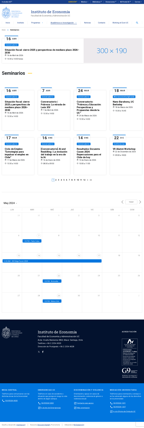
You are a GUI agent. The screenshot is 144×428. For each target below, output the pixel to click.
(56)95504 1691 (119, 403)
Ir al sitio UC (6, 2)
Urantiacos (20, 425)
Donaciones (110, 2)
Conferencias (119, 144)
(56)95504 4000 (11, 401)
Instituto (20, 23)
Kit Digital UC (78, 425)
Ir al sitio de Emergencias (51, 408)
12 (84, 180)
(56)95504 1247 (119, 407)
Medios (85, 2)
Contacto (101, 23)
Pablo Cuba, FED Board (39, 241)
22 (59, 276)
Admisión (72, 2)
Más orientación (83, 408)
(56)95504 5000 (47, 403)
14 (39, 256)
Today (131, 202)
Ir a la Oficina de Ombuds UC (124, 411)
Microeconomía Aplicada (124, 97)
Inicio (8, 23)
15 (59, 256)
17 (99, 256)
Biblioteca (97, 2)
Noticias (87, 23)
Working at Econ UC (120, 23)
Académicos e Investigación (64, 23)
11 (81, 180)
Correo (138, 2)
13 (19, 256)
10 (78, 180)
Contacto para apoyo (85, 403)
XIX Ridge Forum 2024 (20, 261)
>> (91, 180)
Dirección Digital (43, 425)
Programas (37, 23)
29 (59, 296)
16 (79, 256)
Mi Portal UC (125, 2)
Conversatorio (12, 45)
